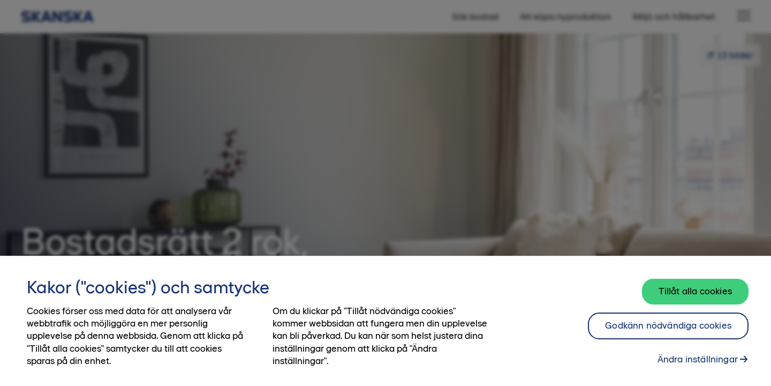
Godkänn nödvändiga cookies (668, 332)
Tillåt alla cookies (695, 297)
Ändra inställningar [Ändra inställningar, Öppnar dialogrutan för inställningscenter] (697, 366)
